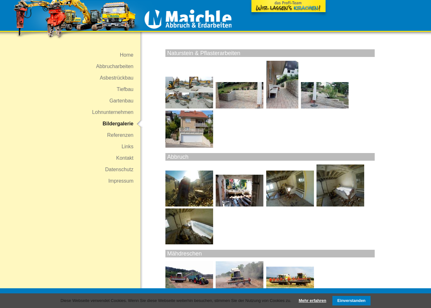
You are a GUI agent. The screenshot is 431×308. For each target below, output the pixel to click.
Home (127, 55)
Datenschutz (119, 169)
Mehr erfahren (312, 300)
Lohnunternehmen (113, 112)
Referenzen (120, 135)
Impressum (120, 181)
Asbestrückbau (117, 77)
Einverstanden (351, 300)
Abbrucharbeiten (114, 66)
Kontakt (124, 158)
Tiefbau (125, 89)
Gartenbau (121, 100)
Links (127, 146)
